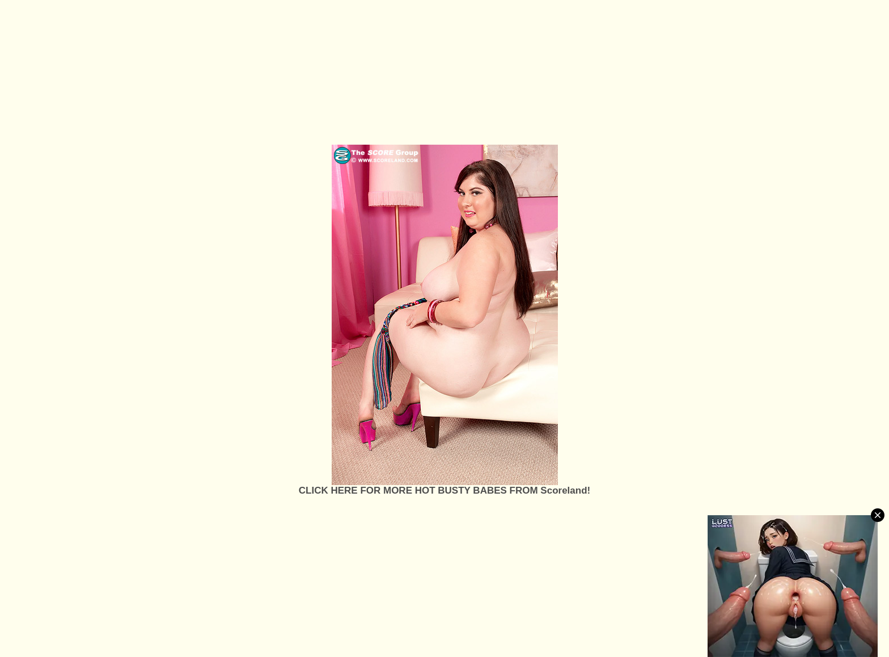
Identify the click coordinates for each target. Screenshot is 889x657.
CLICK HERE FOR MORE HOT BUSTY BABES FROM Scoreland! (444, 490)
